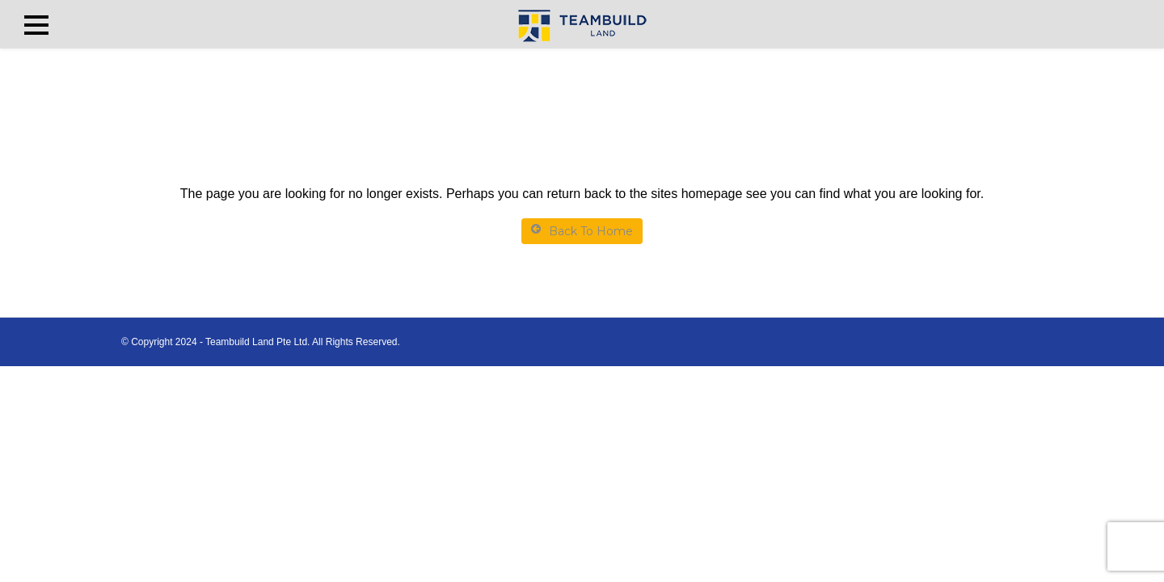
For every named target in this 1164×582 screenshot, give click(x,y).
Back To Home (582, 230)
